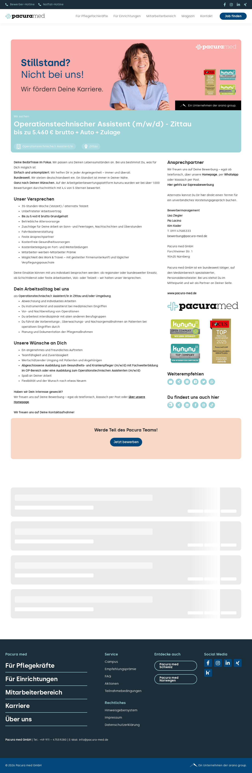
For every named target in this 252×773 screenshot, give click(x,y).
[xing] (245, 4)
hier (203, 195)
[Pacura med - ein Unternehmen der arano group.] (188, 765)
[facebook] (225, 4)
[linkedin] (238, 4)
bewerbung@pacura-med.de (187, 236)
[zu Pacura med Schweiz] (175, 666)
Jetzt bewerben (126, 442)
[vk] (208, 673)
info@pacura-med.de (93, 739)
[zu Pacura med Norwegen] (175, 679)
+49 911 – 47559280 (53, 739)
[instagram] (231, 4)
